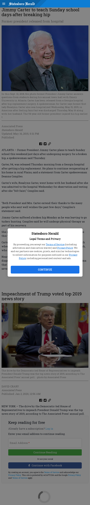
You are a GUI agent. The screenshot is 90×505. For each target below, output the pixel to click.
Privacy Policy (65, 247)
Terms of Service (55, 244)
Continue (45, 269)
